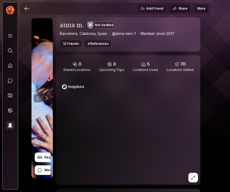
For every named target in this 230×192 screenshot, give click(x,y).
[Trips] (10, 110)
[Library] (10, 35)
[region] (128, 131)
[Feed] (10, 65)
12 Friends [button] (71, 44)
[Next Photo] (46, 98)
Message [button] (48, 170)
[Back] (26, 8)
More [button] (201, 8)
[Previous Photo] (38, 98)
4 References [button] (98, 44)
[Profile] (10, 125)
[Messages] (10, 80)
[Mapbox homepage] (73, 87)
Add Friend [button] (151, 8)
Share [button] (180, 8)
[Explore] (10, 50)
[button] (10, 95)
